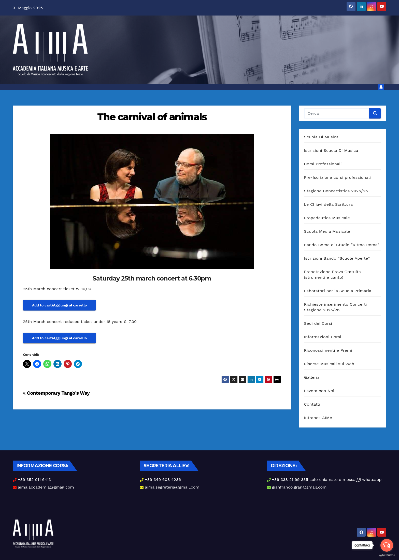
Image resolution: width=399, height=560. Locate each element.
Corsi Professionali (323, 163)
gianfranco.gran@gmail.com (299, 487)
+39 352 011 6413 (34, 479)
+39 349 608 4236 (163, 479)
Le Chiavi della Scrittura (328, 204)
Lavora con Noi (319, 390)
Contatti (312, 404)
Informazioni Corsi (322, 336)
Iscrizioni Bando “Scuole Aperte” (337, 258)
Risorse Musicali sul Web (329, 363)
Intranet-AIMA (318, 417)
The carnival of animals (152, 117)
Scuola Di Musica (321, 137)
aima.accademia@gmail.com (46, 487)
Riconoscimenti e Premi (328, 350)
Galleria (312, 377)
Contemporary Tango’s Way (56, 393)
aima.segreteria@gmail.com (172, 487)
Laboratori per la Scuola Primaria (338, 290)
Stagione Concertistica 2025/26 (336, 190)
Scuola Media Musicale (327, 231)
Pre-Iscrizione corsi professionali (337, 177)
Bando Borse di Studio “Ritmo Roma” (341, 244)
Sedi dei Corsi (318, 323)
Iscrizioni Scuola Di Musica (331, 150)
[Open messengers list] (386, 545)
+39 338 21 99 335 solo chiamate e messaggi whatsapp (327, 479)
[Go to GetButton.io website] (387, 554)
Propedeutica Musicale (327, 217)
